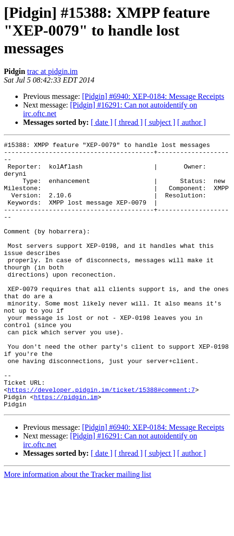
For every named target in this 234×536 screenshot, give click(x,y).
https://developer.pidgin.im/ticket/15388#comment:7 (101, 440)
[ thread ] (128, 122)
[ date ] (101, 122)
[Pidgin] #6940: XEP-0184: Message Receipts (153, 96)
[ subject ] (160, 122)
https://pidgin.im (66, 448)
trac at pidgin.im (52, 71)
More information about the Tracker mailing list (77, 528)
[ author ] (191, 122)
